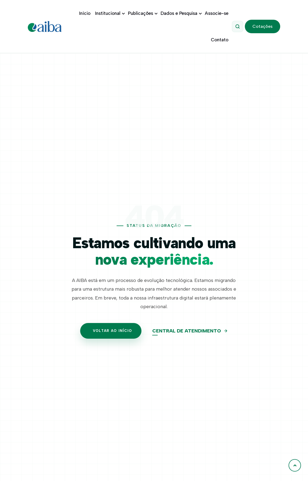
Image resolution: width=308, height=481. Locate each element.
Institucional (109, 13)
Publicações (142, 13)
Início (84, 13)
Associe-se (216, 13)
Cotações (262, 26)
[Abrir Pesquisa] (237, 26)
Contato (219, 39)
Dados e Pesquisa (180, 13)
